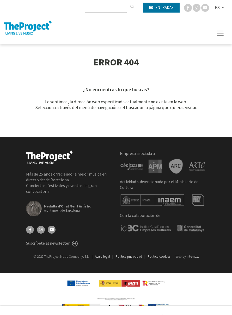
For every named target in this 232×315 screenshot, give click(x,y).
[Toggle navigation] (220, 33)
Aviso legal (103, 256)
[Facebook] (188, 7)
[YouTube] (52, 229)
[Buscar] (132, 7)
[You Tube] (205, 7)
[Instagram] (197, 7)
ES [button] (218, 7)
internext (193, 256)
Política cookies (159, 256)
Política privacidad (129, 256)
